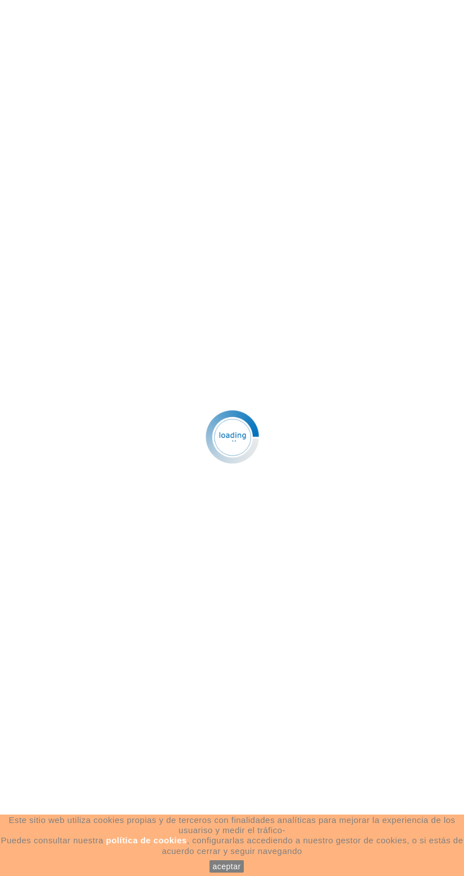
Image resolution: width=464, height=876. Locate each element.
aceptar (226, 866)
